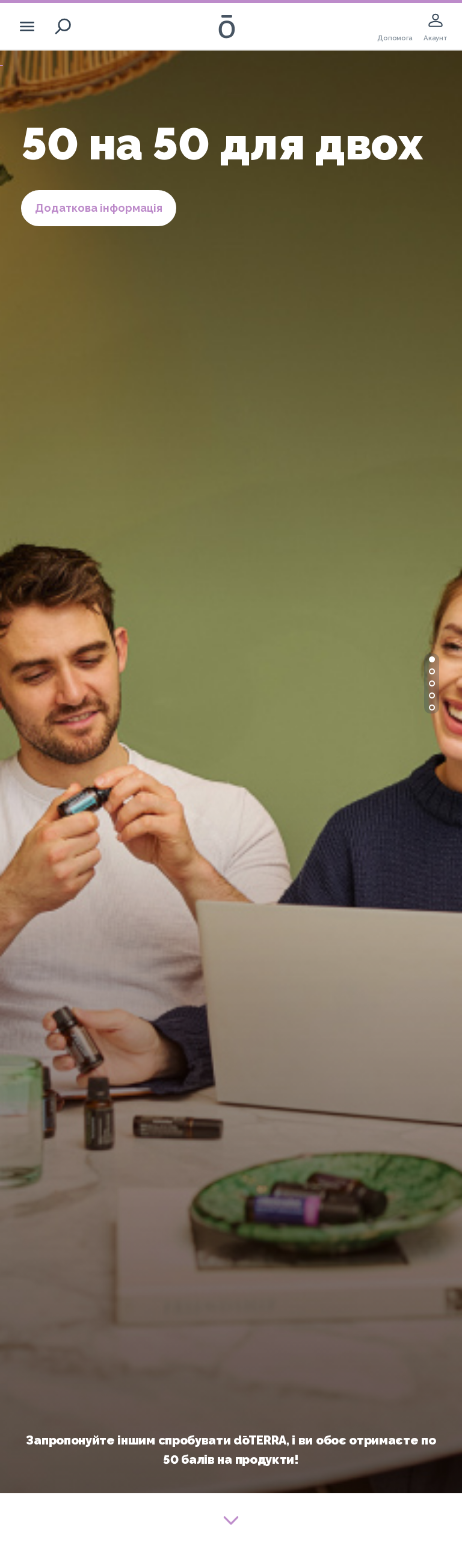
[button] (432, 659)
